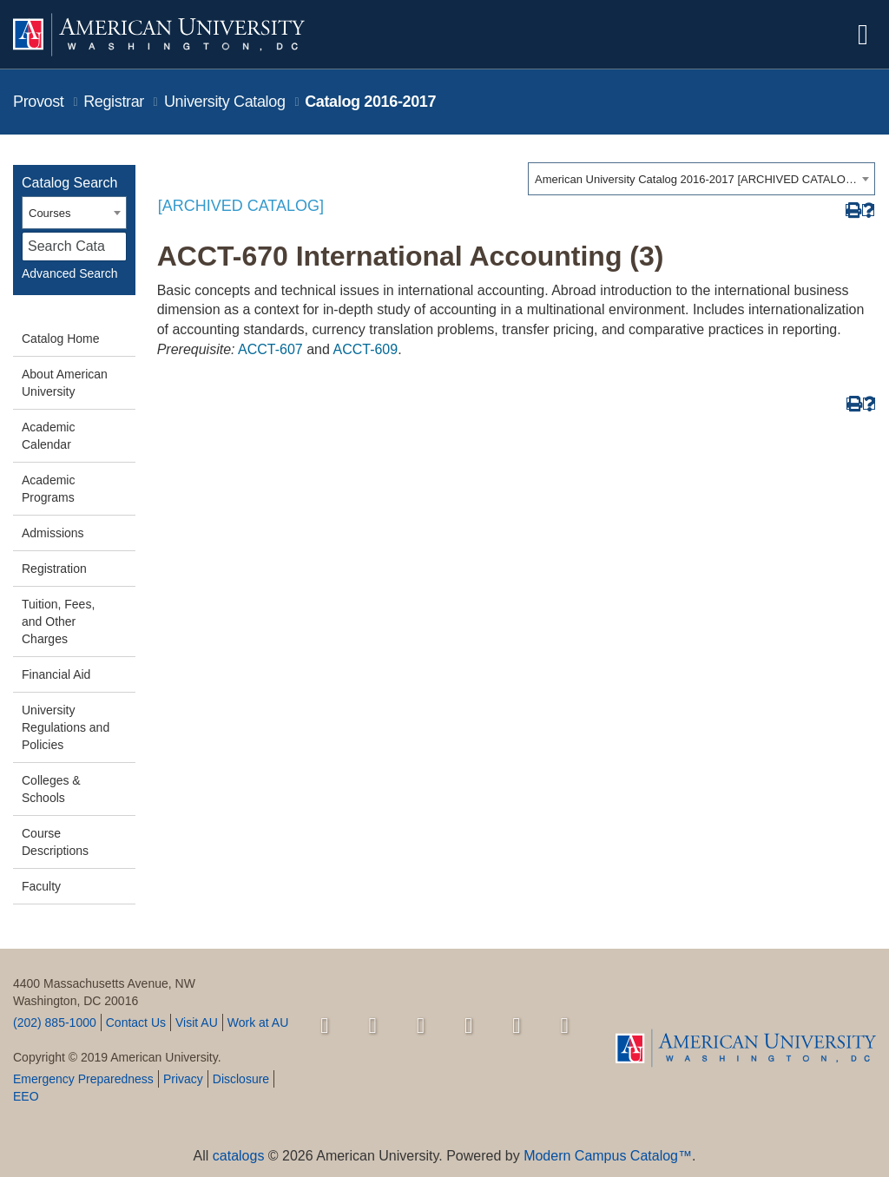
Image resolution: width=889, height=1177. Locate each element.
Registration (54, 568)
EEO (26, 1096)
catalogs (239, 1155)
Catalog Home (61, 338)
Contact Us (136, 1022)
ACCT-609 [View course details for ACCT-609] (365, 349)
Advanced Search (70, 273)
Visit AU (196, 1022)
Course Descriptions (55, 842)
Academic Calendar (48, 435)
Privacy (183, 1079)
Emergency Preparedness (83, 1079)
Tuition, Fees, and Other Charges (58, 621)
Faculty (41, 886)
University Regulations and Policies (65, 727)
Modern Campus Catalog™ (608, 1155)
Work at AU (258, 1022)
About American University (65, 382)
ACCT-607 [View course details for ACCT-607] (270, 349)
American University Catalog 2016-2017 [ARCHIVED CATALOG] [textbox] (696, 179)
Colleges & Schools (51, 789)
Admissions (53, 533)
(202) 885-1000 (54, 1022)
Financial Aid (56, 674)
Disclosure (241, 1079)
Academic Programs (48, 488)
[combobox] (701, 178)
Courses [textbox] (49, 213)
